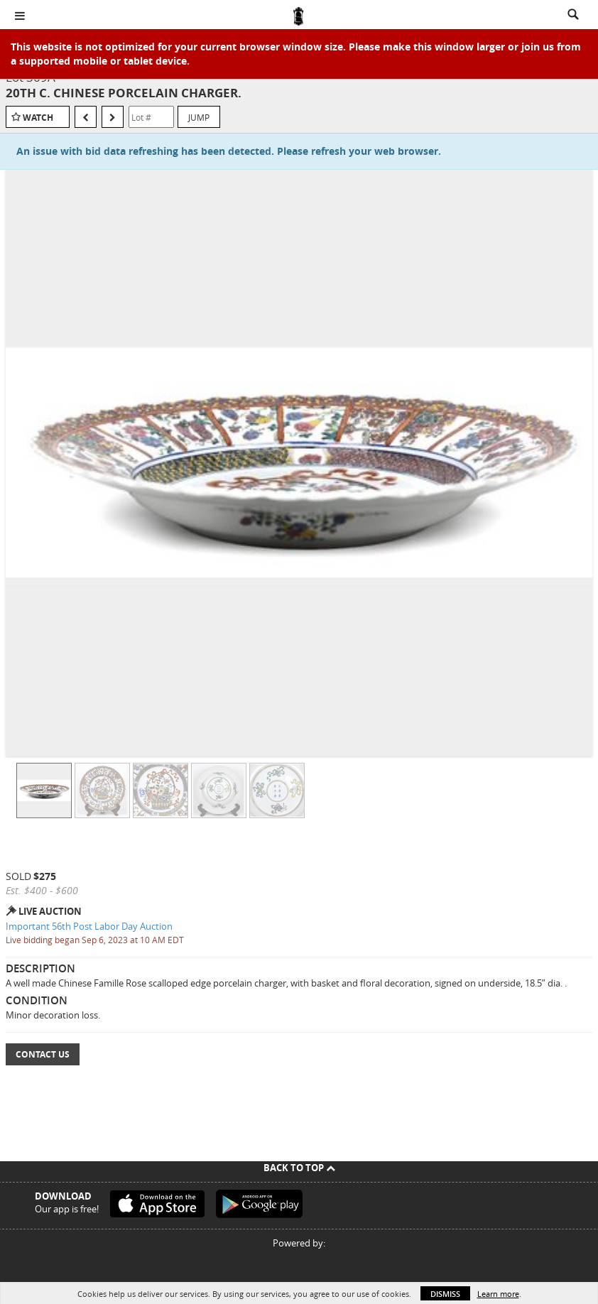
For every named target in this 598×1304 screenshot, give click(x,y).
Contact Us (43, 1054)
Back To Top (299, 1167)
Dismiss (445, 1293)
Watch (38, 118)
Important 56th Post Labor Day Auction (89, 926)
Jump (199, 117)
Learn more (498, 1293)
